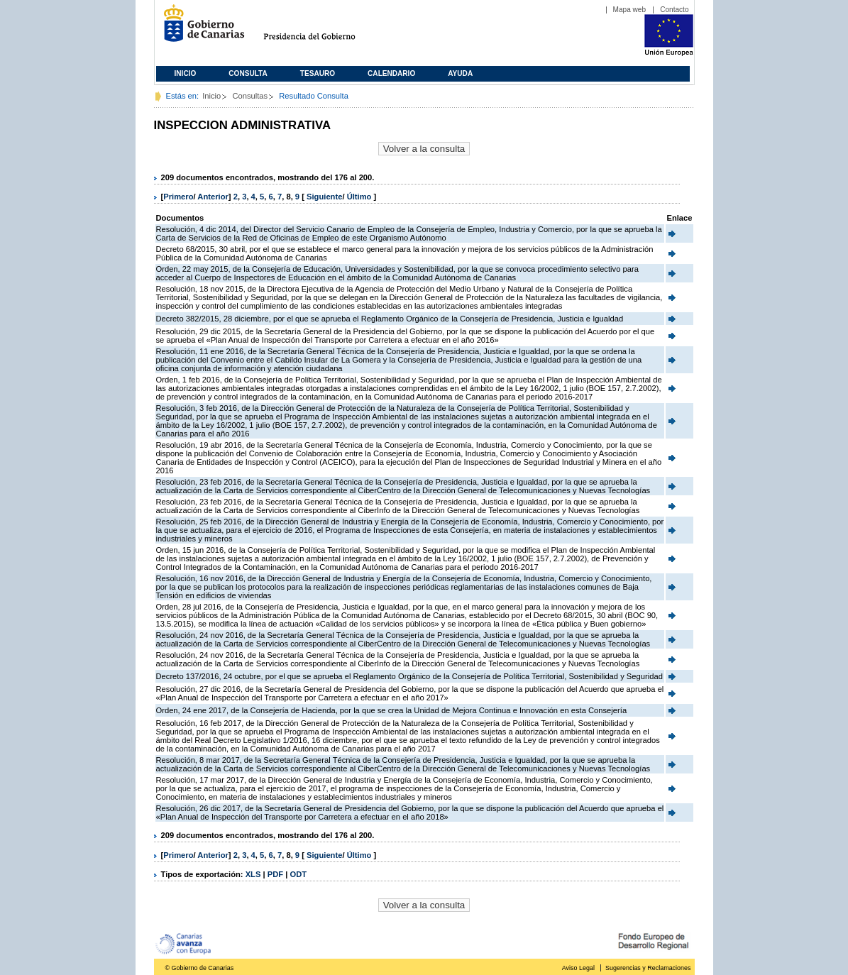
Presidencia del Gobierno (322, 28)
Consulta (248, 73)
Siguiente (324, 196)
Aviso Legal (578, 967)
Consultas (250, 96)
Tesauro (317, 73)
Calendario (391, 73)
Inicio (186, 73)
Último (360, 196)
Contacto (674, 9)
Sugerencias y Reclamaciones (647, 967)
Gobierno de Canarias (200, 28)
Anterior (212, 196)
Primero (178, 196)
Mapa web (629, 9)
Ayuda (460, 73)
